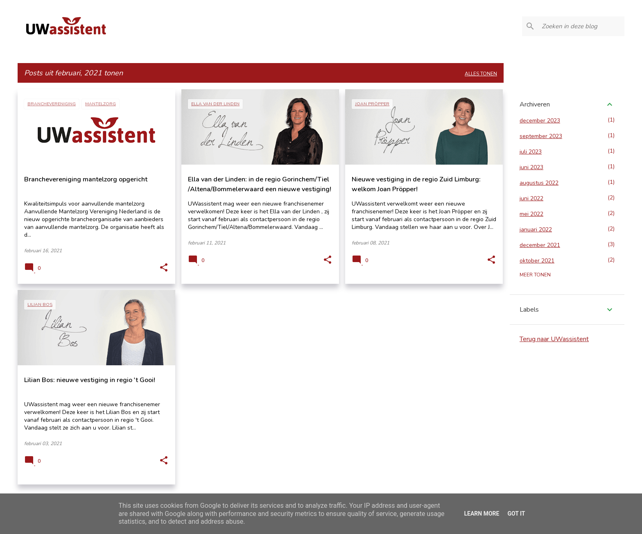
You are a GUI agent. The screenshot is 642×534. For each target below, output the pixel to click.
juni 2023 (531, 167)
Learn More (481, 513)
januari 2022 (536, 229)
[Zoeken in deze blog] (581, 26)
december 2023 (540, 120)
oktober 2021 (537, 261)
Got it (516, 513)
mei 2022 (531, 214)
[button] (164, 267)
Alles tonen (481, 73)
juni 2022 (531, 198)
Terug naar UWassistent (554, 339)
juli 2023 (531, 152)
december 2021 (540, 245)
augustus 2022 (539, 183)
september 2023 (541, 136)
